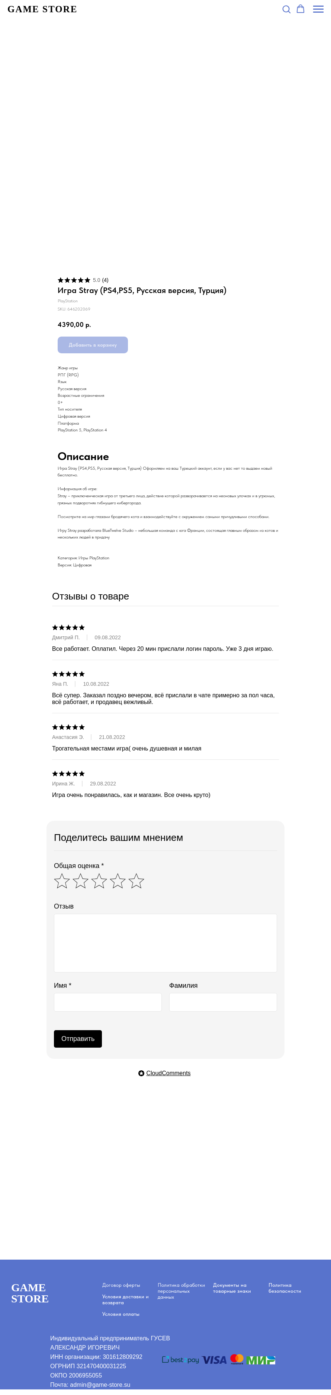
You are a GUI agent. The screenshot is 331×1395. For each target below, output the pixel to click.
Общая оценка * (79, 866)
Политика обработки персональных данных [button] (181, 1291)
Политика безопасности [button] (285, 1288)
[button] (286, 8)
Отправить (77, 1038)
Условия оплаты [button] (120, 1314)
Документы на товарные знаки (232, 1288)
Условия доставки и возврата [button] (125, 1299)
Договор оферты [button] (121, 1285)
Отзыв (64, 906)
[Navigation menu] (318, 9)
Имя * (62, 985)
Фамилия (183, 985)
